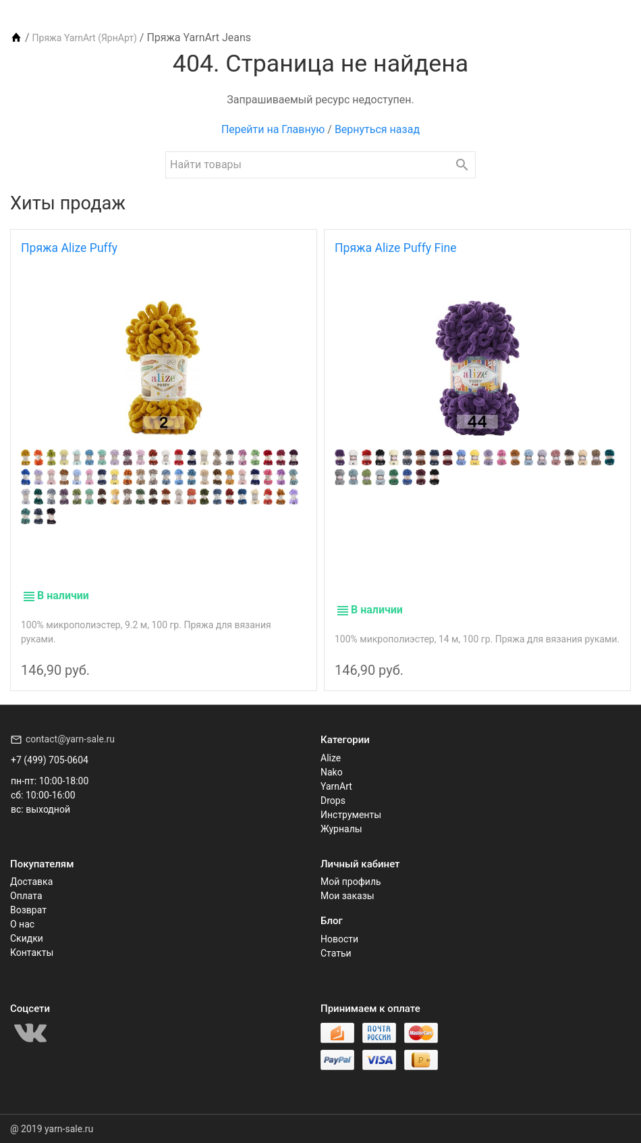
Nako (331, 772)
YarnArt (336, 786)
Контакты (31, 952)
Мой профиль (350, 881)
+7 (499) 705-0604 (49, 760)
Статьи (336, 953)
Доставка (31, 881)
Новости (339, 939)
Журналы (341, 828)
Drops (332, 800)
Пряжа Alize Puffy (69, 248)
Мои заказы (347, 895)
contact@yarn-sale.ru (70, 739)
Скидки (26, 938)
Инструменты (350, 814)
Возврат (28, 910)
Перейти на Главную (273, 129)
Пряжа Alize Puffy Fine (396, 248)
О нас (22, 924)
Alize (330, 758)
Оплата (26, 895)
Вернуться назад (377, 129)
